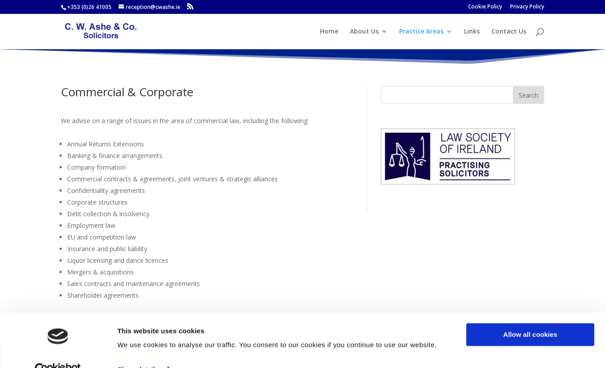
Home (329, 31)
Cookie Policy (485, 7)
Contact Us (508, 31)
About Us (364, 31)
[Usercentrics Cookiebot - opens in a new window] (58, 350)
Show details (138, 350)
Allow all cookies (530, 315)
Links (472, 31)
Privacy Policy (527, 7)
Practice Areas (421, 31)
